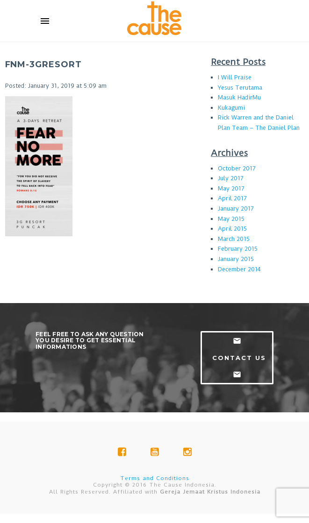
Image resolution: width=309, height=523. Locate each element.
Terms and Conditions (154, 478)
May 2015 (231, 218)
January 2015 (236, 258)
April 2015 (232, 228)
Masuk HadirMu (239, 97)
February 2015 (238, 248)
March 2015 (234, 238)
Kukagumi (231, 107)
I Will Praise (235, 77)
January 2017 (236, 208)
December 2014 (239, 269)
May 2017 (231, 188)
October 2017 (237, 168)
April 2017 (232, 198)
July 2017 (231, 178)
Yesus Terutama (240, 87)
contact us (239, 357)
